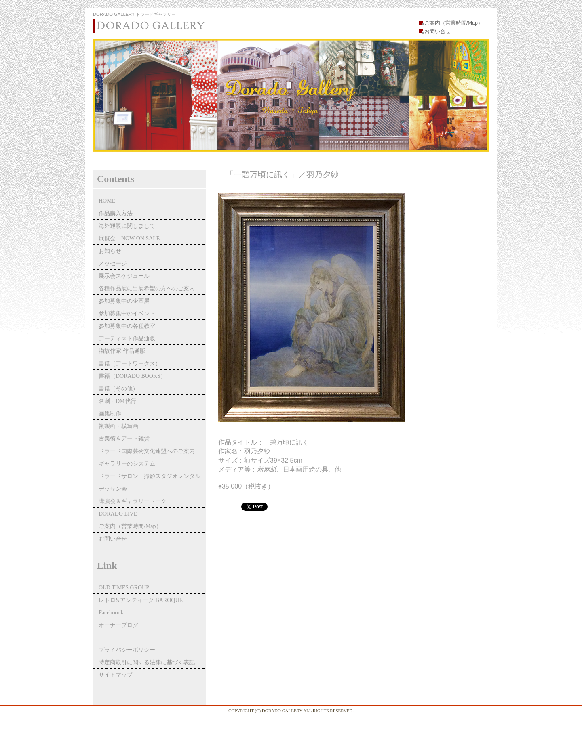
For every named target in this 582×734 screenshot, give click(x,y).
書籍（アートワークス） (130, 364)
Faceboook (111, 613)
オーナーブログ (118, 625)
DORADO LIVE (118, 514)
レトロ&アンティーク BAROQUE (141, 600)
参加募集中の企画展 (124, 301)
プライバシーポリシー (127, 650)
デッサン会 (113, 489)
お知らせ (110, 251)
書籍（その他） (118, 389)
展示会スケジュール (124, 276)
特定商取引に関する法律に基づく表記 (147, 662)
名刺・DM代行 (117, 401)
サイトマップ (116, 675)
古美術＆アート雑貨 (124, 439)
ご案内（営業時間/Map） (453, 23)
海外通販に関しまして (127, 226)
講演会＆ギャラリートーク (133, 501)
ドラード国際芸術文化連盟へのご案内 (147, 451)
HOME (107, 201)
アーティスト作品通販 (130, 339)
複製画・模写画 (118, 426)
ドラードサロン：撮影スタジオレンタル (149, 476)
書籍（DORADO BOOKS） (132, 376)
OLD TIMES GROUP (124, 588)
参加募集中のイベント (127, 313)
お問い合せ (437, 31)
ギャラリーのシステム (127, 464)
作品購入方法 (116, 213)
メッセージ (113, 263)
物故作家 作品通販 (122, 351)
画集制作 (110, 414)
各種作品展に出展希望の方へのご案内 (147, 288)
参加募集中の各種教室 (127, 326)
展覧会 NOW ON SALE (129, 238)
